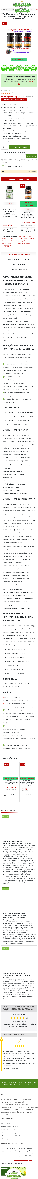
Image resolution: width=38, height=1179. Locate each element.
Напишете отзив (8, 1002)
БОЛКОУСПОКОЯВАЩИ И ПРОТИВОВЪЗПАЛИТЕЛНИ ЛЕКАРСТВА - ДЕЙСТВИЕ (14, 916)
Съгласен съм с (17, 1160)
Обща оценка (19, 1014)
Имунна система (25, 236)
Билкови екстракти (19, 241)
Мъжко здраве (29, 238)
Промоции (6, 238)
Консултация (18, 264)
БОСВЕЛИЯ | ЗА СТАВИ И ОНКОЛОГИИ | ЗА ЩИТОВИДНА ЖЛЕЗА (16, 975)
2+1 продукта (7, 246)
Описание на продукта (18, 254)
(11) (12, 93)
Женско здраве (17, 238)
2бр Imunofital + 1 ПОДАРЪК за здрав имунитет (11, 782)
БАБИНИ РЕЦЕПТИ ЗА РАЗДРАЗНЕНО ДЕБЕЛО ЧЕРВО (17, 842)
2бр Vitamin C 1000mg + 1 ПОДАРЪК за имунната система (27, 783)
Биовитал (6, 241)
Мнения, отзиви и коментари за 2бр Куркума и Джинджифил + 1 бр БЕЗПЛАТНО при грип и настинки (19, 1008)
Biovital (9, 90)
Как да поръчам (19, 269)
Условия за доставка (18, 259)
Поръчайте (31, 156)
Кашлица (26, 243)
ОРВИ (19, 243)
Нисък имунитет (9, 243)
